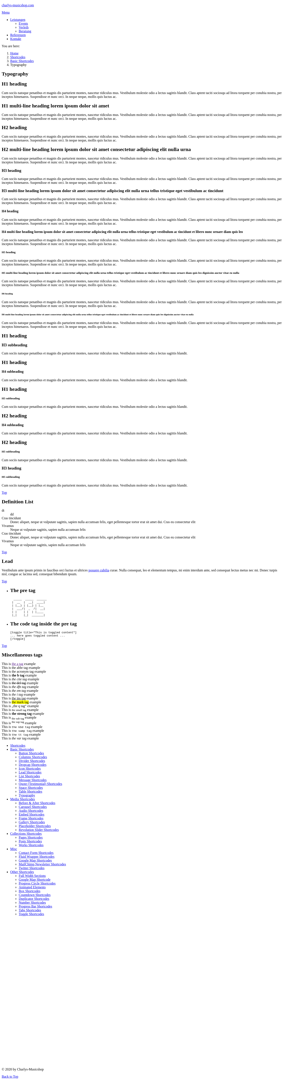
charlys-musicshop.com (18, 5)
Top (4, 492)
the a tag (17, 669)
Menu (6, 12)
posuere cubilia (98, 570)
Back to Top (10, 1082)
